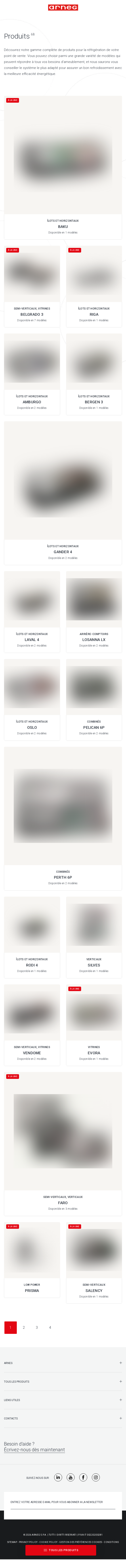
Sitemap (12, 1542)
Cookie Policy (48, 1542)
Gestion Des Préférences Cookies (80, 1542)
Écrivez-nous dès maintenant (34, 1449)
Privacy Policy (28, 1542)
